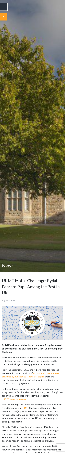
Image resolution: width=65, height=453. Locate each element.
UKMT (5, 399)
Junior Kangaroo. (17, 399)
